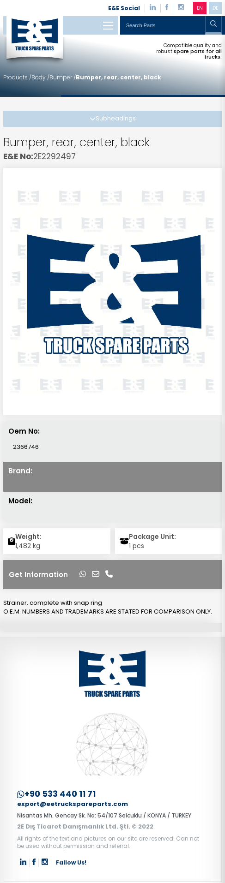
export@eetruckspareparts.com (72, 804)
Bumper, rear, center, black (118, 77)
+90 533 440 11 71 (56, 794)
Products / (17, 77)
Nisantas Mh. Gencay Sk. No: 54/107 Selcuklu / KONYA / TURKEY (104, 815)
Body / (40, 77)
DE (215, 8)
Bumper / (62, 77)
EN (200, 8)
